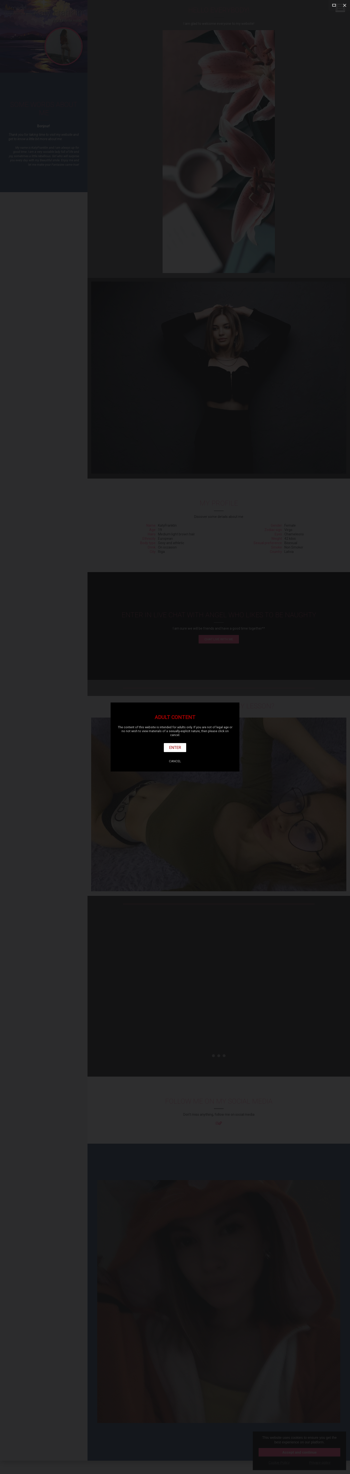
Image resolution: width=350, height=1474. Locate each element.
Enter (175, 747)
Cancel (175, 761)
